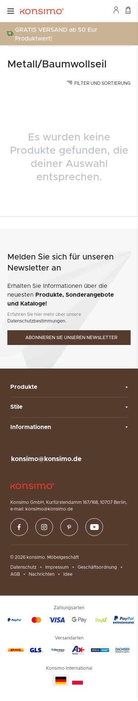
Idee (67, 574)
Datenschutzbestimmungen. (36, 321)
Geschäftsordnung (97, 567)
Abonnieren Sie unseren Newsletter (71, 337)
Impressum (57, 567)
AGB (15, 574)
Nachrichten (41, 574)
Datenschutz (23, 567)
